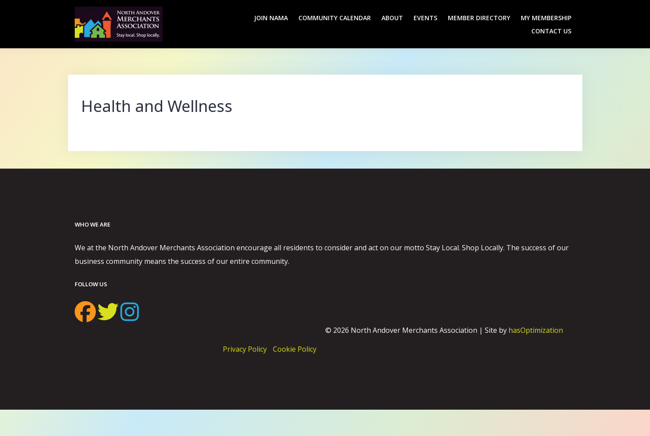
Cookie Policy (294, 349)
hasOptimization (535, 330)
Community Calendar (334, 18)
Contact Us (551, 31)
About (392, 18)
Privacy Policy (245, 349)
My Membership (546, 18)
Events (425, 18)
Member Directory (479, 18)
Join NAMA (271, 18)
